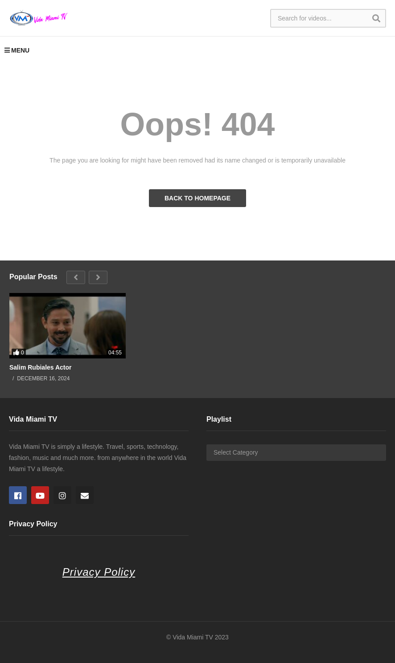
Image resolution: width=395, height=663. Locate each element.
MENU (16, 50)
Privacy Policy (98, 572)
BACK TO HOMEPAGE (197, 198)
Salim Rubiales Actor (40, 367)
